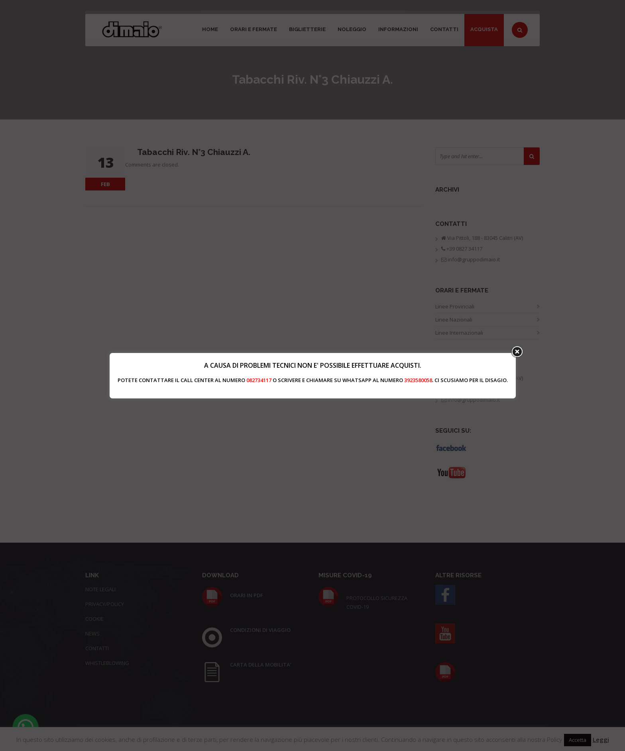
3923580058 (418, 380)
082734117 (258, 380)
